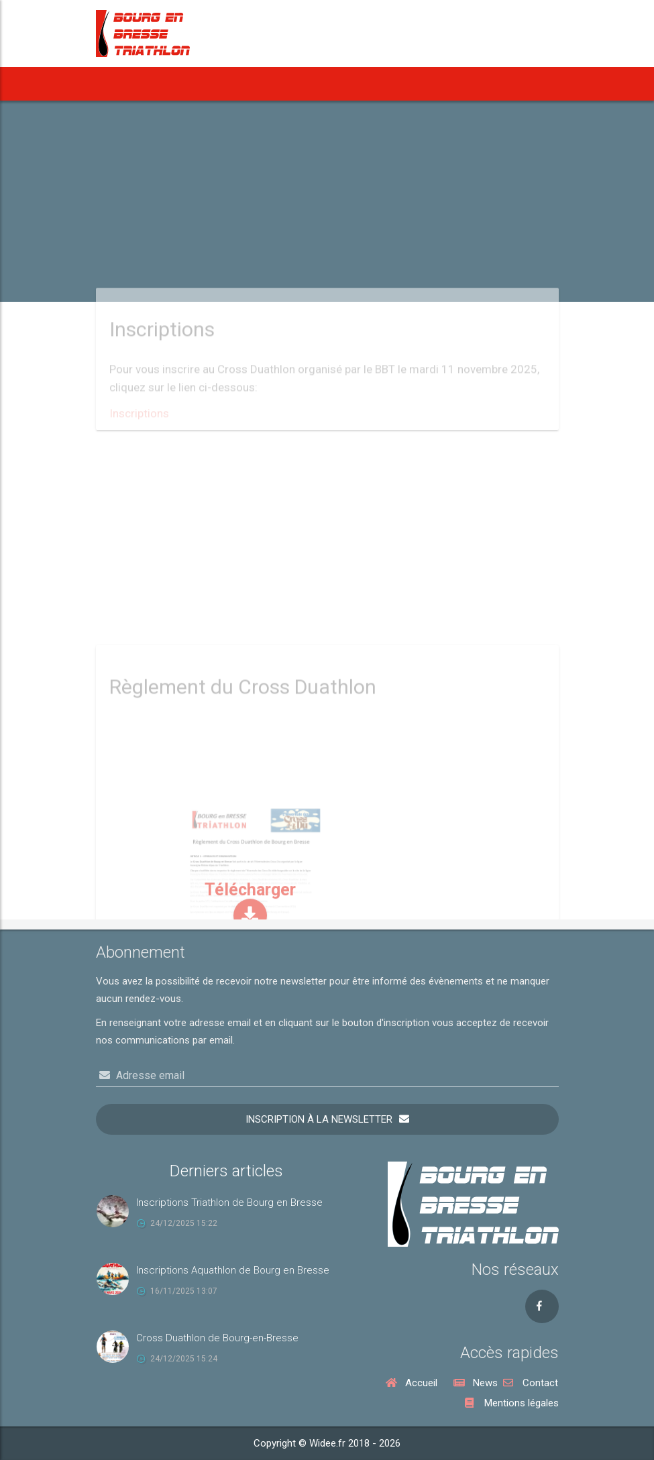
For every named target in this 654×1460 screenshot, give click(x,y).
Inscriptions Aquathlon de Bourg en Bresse (232, 1270)
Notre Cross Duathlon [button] (468, 84)
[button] (248, 84)
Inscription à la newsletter (319, 1119)
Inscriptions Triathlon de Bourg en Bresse (229, 1202)
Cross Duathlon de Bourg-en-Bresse (217, 1338)
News (162, 83)
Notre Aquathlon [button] (362, 84)
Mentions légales (512, 1403)
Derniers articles (226, 1171)
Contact (530, 1383)
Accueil (119, 83)
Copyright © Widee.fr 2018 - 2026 (327, 1443)
